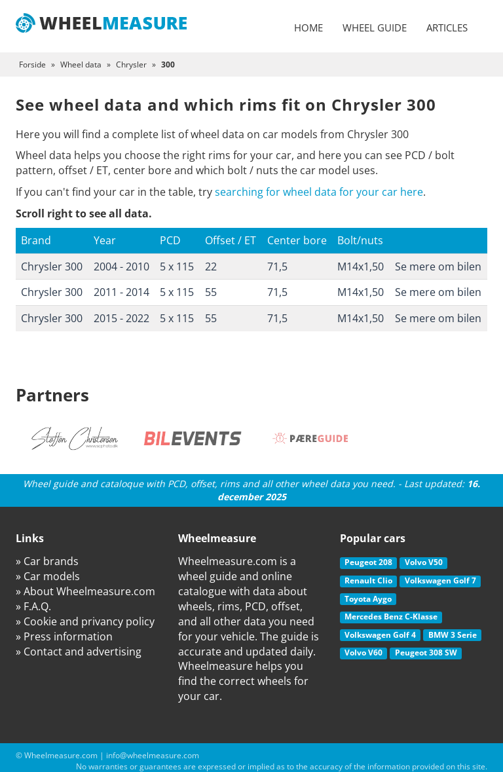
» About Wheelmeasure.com (85, 591)
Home (308, 27)
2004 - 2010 (121, 266)
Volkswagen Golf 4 (380, 634)
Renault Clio (368, 580)
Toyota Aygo (368, 598)
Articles (447, 27)
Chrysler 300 (52, 266)
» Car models (48, 576)
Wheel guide (375, 27)
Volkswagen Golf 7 (440, 580)
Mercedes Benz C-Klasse (391, 616)
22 (211, 266)
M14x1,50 (360, 266)
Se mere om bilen (438, 266)
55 (211, 292)
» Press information (64, 636)
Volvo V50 (424, 562)
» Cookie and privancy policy (85, 621)
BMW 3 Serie (452, 634)
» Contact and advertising (78, 651)
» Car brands (47, 561)
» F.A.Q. (33, 606)
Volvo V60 (363, 652)
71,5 (277, 266)
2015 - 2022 (121, 318)
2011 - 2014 (121, 292)
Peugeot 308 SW (426, 652)
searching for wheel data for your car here (319, 192)
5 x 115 (177, 266)
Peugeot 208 (368, 562)
